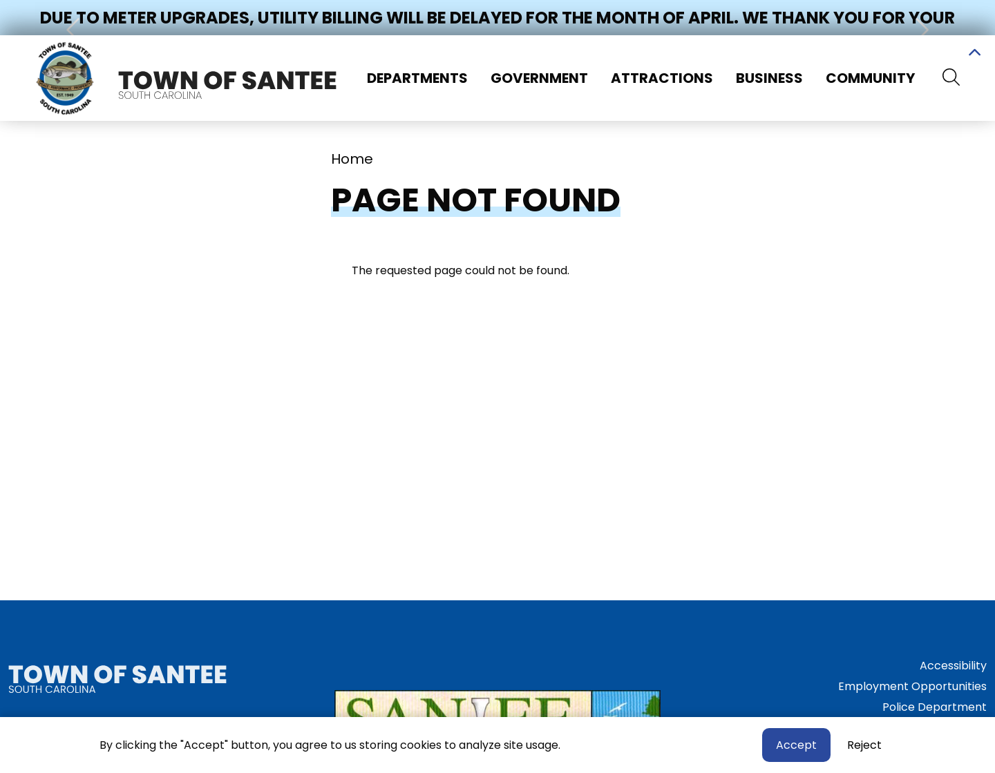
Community (870, 78)
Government (539, 78)
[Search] (951, 78)
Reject (864, 746)
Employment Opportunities (912, 686)
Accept (796, 746)
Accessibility (953, 666)
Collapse (974, 54)
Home (352, 159)
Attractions (662, 78)
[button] (74, 29)
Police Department (934, 707)
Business (769, 78)
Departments (417, 78)
